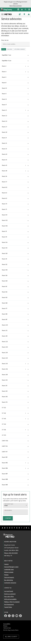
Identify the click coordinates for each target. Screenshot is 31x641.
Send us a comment (10, 594)
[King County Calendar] (18, 9)
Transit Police (8, 607)
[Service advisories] (29, 14)
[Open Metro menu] (2, 14)
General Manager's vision (11, 567)
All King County (11, 637)
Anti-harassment (9, 604)
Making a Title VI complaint (12, 602)
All (4, 49)
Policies (6, 575)
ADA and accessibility (10, 599)
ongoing (9, 49)
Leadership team (9, 569)
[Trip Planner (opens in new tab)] (24, 14)
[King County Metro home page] (9, 536)
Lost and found (8, 591)
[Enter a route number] (15, 44)
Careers (6, 564)
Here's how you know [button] (15, 6)
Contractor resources (10, 582)
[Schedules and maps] (20, 14)
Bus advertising (8, 580)
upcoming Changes (19, 49)
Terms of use (7, 628)
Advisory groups (8, 572)
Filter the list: (5, 40)
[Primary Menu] (29, 9)
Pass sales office (9, 596)
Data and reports (9, 577)
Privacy (5, 626)
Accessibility (6, 624)
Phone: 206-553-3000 (11, 553)
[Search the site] (25, 9)
